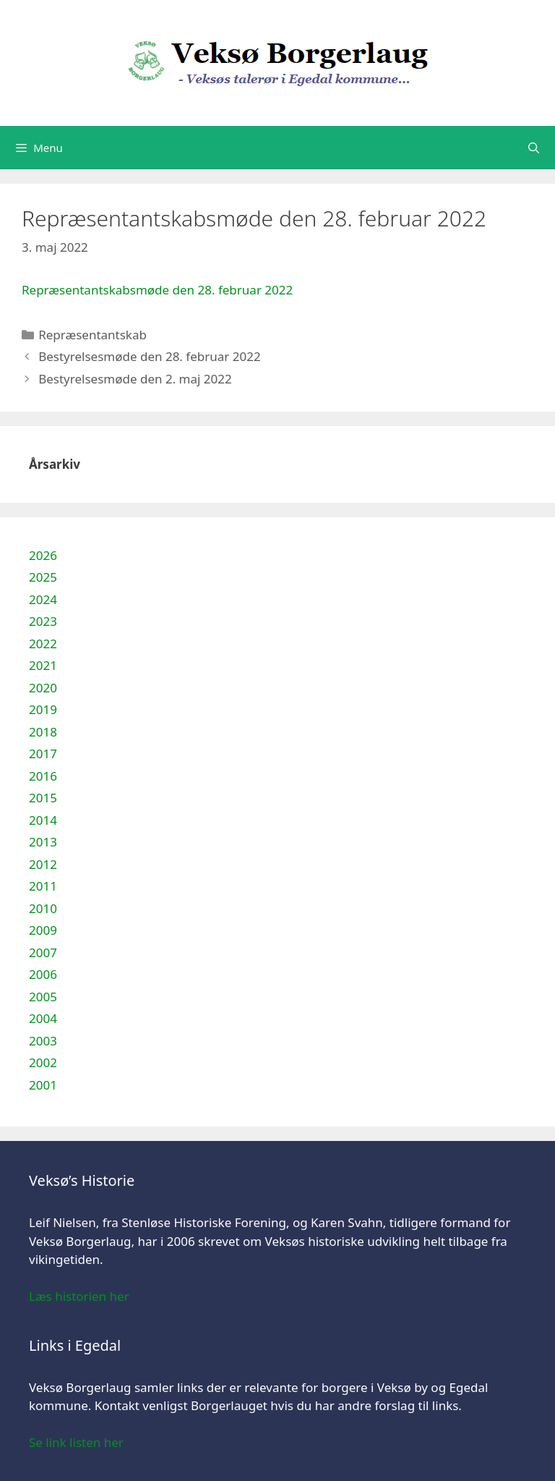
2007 (43, 952)
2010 (43, 908)
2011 (43, 886)
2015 (43, 797)
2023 (43, 621)
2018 (43, 731)
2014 (43, 820)
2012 (43, 864)
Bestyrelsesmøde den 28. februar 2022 (149, 356)
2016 (43, 776)
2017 (43, 753)
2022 (43, 643)
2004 (43, 1018)
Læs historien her (79, 1296)
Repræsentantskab (92, 334)
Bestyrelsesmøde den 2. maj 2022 (135, 378)
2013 (43, 841)
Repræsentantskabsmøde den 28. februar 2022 (157, 289)
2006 (43, 974)
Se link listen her (76, 1442)
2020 (43, 687)
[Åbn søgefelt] (533, 147)
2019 (43, 709)
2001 (43, 1085)
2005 (43, 996)
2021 (43, 665)
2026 (43, 555)
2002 (43, 1062)
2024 (43, 599)
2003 (43, 1040)
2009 (43, 930)
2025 (43, 577)
